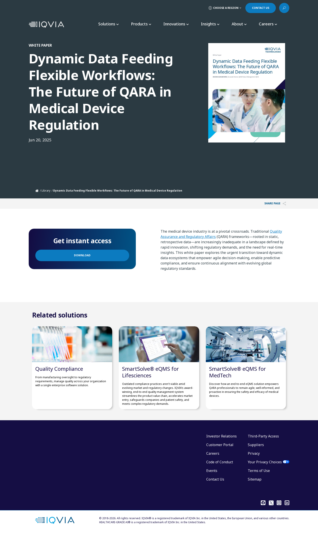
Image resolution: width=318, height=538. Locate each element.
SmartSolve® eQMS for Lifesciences (150, 376)
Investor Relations (221, 440)
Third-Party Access (263, 440)
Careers (212, 457)
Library (46, 190)
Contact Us (215, 483)
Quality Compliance (59, 373)
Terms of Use (259, 475)
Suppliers (256, 449)
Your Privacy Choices (265, 466)
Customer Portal (219, 449)
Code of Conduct (219, 466)
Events (211, 475)
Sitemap (254, 483)
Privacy (254, 457)
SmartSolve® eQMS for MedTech (237, 376)
